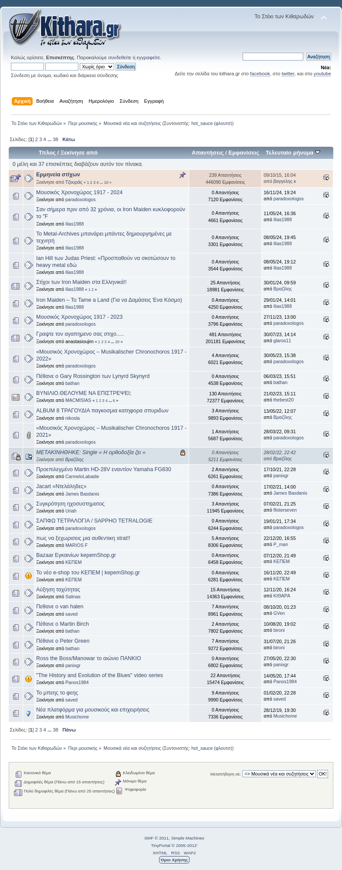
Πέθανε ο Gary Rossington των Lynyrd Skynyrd (92, 376)
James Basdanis (82, 493)
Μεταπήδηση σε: (225, 774)
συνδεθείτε (119, 57)
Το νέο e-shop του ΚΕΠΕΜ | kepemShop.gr (88, 573)
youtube (322, 73)
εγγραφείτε (148, 57)
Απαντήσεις (208, 152)
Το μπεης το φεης (57, 693)
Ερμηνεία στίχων (58, 175)
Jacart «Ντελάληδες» (61, 486)
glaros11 (282, 340)
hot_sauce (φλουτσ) (211, 123)
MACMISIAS (78, 400)
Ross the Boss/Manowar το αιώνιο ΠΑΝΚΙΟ (88, 658)
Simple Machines (187, 838)
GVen (279, 613)
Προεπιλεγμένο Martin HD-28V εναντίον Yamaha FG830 (103, 469)
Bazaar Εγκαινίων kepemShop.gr (76, 555)
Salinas (73, 596)
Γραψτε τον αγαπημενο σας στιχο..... (80, 334)
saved (71, 614)
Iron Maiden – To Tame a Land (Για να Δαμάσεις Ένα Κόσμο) (109, 300)
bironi (279, 630)
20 (117, 342)
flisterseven (285, 510)
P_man (281, 544)
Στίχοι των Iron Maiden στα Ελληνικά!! (81, 282)
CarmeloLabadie (82, 476)
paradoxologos (80, 199)
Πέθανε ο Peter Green (62, 641)
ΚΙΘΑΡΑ (282, 595)
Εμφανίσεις (243, 152)
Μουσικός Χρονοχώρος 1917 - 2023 (79, 317)
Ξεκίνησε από (79, 152)
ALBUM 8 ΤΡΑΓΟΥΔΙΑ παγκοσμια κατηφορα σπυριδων (102, 411)
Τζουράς (73, 182)
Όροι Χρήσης (174, 859)
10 (106, 182)
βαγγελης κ (285, 181)
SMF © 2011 (156, 838)
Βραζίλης (283, 288)
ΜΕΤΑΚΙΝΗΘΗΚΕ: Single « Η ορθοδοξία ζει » (91, 452)
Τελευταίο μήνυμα (293, 152)
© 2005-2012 (184, 845)
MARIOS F (76, 545)
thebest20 (284, 399)
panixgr (281, 475)
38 (55, 139)
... (50, 139)
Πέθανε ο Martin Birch (62, 624)
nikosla (72, 418)
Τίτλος (47, 152)
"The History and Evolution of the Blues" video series (99, 675)
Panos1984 (77, 682)
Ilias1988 (74, 223)
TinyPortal (161, 845)
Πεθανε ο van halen (59, 607)
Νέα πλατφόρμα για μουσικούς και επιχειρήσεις (92, 710)
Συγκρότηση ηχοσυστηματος (70, 504)
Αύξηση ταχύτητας (58, 590)
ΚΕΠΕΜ (73, 562)
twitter (287, 73)
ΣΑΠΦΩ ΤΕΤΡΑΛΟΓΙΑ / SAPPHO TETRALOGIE (94, 521)
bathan (72, 383)
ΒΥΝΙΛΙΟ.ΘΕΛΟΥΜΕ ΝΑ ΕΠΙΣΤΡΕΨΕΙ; (83, 393)
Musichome (77, 716)
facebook (260, 73)
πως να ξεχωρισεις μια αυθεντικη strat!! (83, 538)
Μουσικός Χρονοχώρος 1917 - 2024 (79, 192)
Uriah (70, 510)
